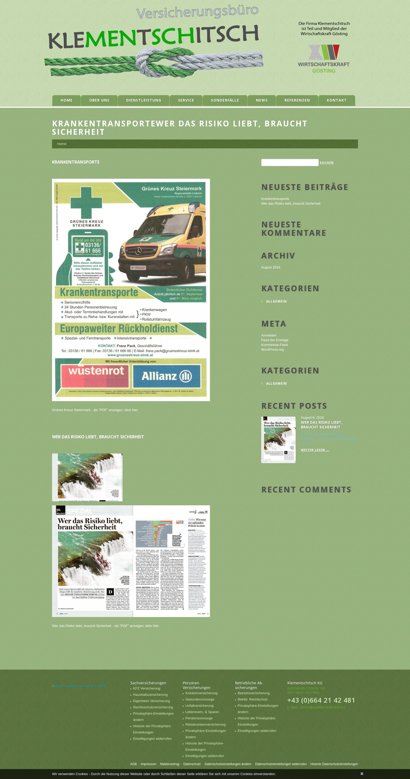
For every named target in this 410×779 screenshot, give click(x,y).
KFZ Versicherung (146, 688)
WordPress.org (272, 349)
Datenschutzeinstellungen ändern (228, 764)
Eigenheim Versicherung (151, 701)
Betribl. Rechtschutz (253, 699)
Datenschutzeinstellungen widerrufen (281, 764)
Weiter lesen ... (315, 450)
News (262, 100)
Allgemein (276, 301)
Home (67, 100)
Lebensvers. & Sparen (202, 712)
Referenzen (297, 100)
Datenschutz (192, 764)
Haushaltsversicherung (150, 695)
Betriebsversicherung (254, 693)
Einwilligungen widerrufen (152, 739)
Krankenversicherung (201, 693)
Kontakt (337, 100)
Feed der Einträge (274, 340)
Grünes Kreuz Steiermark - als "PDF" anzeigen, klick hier (95, 410)
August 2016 (270, 267)
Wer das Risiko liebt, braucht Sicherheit (98, 437)
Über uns (99, 100)
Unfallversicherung (199, 706)
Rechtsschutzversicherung (153, 707)
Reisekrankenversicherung (205, 724)
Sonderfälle (225, 100)
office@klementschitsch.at (322, 707)
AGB (133, 764)
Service (186, 100)
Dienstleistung (143, 100)
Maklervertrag (169, 764)
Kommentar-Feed (274, 345)
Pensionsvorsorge (199, 718)
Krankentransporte (75, 162)
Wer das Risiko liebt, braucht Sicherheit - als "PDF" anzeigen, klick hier (105, 626)
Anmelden (269, 335)
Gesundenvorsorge (199, 699)
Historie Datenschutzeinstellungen (334, 764)
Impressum (148, 764)
